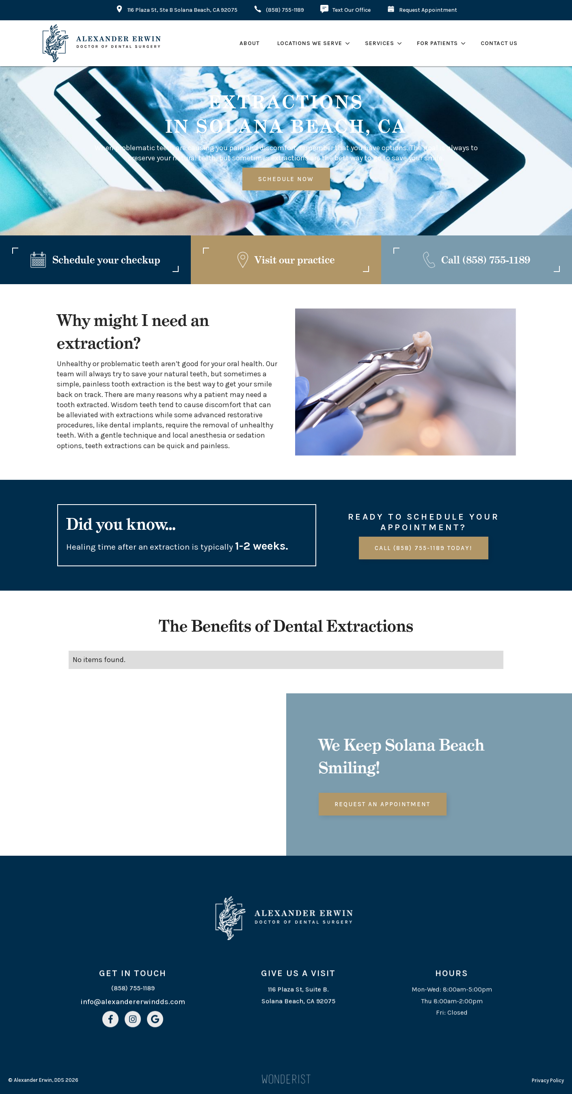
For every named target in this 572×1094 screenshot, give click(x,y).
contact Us (499, 43)
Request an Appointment (382, 804)
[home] (103, 43)
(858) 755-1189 (132, 994)
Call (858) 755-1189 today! (423, 548)
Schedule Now (286, 179)
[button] (312, 43)
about (249, 43)
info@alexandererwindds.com (132, 1007)
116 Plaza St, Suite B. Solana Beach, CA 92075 (298, 1001)
